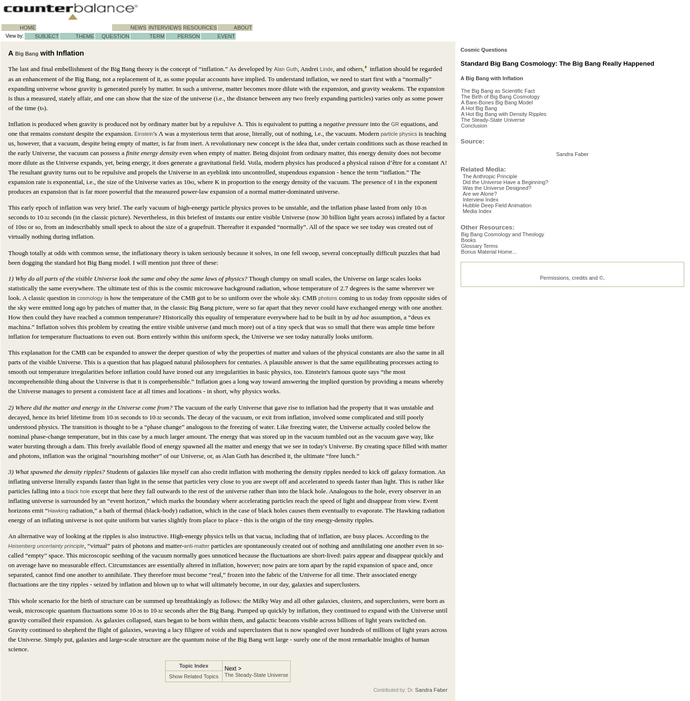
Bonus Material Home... (496, 360)
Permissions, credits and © (571, 388)
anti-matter (197, 546)
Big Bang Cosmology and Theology (510, 337)
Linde (326, 69)
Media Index (483, 313)
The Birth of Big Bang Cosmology (508, 124)
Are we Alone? (486, 290)
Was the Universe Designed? (503, 283)
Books (476, 344)
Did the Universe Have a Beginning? (511, 275)
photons (327, 298)
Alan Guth (285, 69)
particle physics (398, 134)
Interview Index (487, 298)
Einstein (143, 134)
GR (395, 124)
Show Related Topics (194, 676)
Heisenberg (21, 546)
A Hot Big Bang (487, 139)
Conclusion (482, 162)
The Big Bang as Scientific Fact (506, 116)
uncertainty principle (60, 546)
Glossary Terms (487, 352)
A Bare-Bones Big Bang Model (505, 131)
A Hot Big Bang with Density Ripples (511, 147)
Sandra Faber (431, 690)
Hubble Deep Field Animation (503, 306)
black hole (78, 491)
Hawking (58, 511)
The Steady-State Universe (256, 675)
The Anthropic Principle (496, 267)
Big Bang (26, 54)
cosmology (90, 298)
